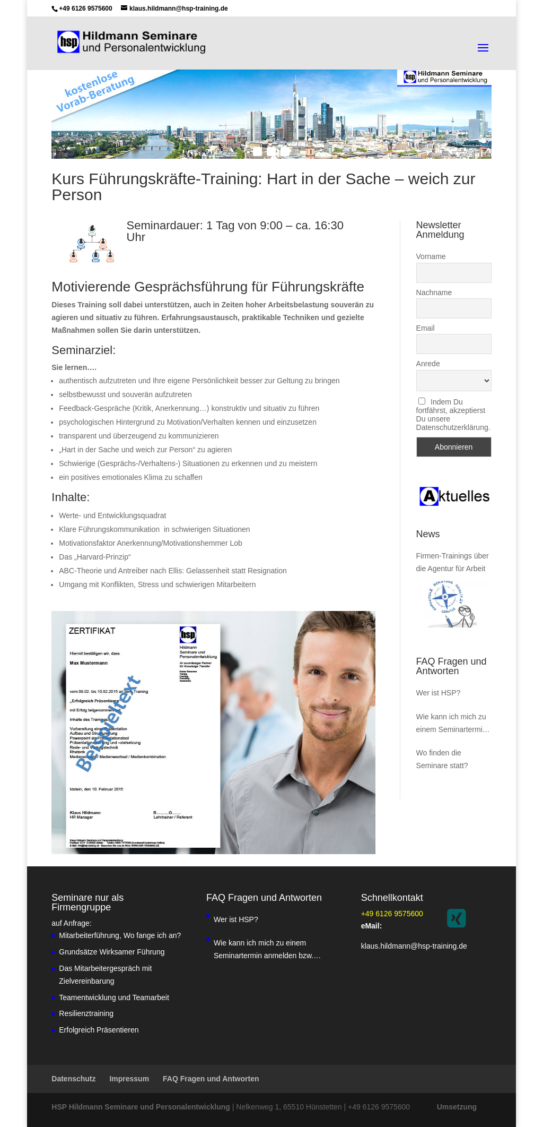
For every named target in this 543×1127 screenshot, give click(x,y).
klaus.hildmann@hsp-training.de (414, 946)
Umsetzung (457, 1107)
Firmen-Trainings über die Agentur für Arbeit (452, 562)
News (428, 534)
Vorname (431, 256)
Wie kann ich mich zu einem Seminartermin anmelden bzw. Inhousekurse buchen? (454, 724)
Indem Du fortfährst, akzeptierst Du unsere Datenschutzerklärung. (453, 415)
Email (425, 328)
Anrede (428, 363)
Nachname (434, 292)
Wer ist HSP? (438, 693)
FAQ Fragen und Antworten (451, 666)
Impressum (129, 1078)
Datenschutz (73, 1078)
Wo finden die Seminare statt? (442, 759)
